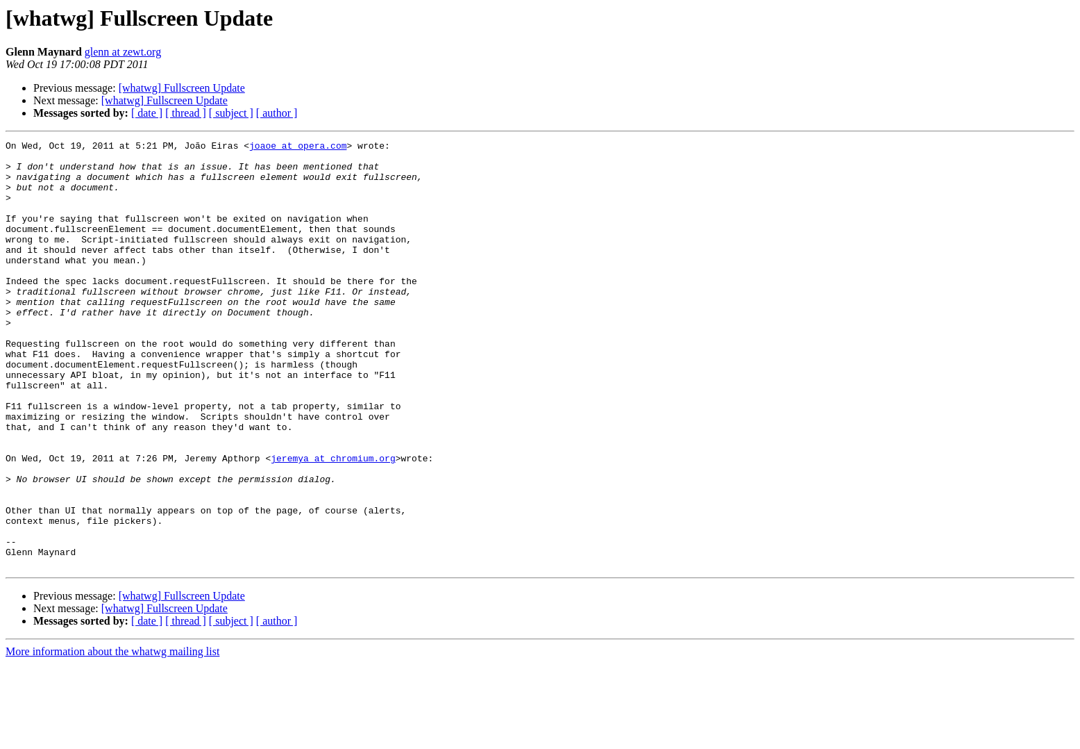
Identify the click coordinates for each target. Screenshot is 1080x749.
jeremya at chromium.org (333, 522)
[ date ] (146, 113)
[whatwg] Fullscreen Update (182, 88)
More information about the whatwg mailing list (112, 737)
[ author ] (277, 113)
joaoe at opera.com (297, 147)
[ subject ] (231, 113)
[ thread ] (185, 113)
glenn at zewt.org (123, 52)
